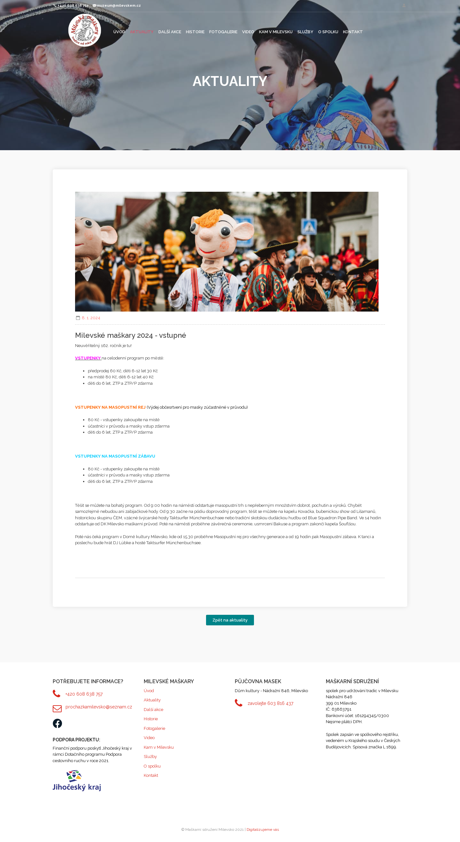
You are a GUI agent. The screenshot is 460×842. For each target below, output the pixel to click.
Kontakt (353, 31)
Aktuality (142, 31)
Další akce (169, 31)
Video (248, 31)
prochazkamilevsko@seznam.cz (98, 706)
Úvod (119, 31)
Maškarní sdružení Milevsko (85, 30)
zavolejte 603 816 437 (270, 703)
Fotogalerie (223, 31)
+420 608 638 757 (84, 694)
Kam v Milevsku (276, 31)
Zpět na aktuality (230, 620)
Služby (305, 31)
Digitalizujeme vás (263, 829)
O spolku (328, 31)
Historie (195, 31)
